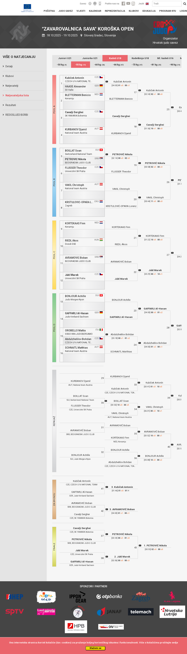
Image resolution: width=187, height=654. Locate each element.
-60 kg (99, 64)
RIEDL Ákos (71, 240)
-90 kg (174, 64)
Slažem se (95, 648)
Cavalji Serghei (74, 112)
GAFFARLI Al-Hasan (76, 313)
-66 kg (118, 64)
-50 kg (62, 64)
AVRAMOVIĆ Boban (76, 257)
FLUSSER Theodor (76, 168)
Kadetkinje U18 (140, 58)
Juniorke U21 (90, 58)
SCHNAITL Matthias (76, 347)
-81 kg (155, 64)
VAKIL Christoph (74, 185)
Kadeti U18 (115, 58)
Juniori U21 (64, 58)
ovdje (175, 642)
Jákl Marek (72, 275)
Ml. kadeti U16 (165, 58)
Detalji (9, 66)
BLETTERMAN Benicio (78, 95)
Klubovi (9, 76)
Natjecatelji (11, 85)
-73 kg (137, 64)
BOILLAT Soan (73, 150)
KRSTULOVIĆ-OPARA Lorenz (79, 202)
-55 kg (80, 64)
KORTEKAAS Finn (75, 223)
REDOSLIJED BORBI (16, 114)
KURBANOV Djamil (76, 129)
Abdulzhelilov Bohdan (78, 339)
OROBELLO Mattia (75, 330)
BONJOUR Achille (75, 296)
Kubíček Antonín (74, 78)
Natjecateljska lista (17, 95)
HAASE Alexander (75, 86)
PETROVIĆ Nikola (75, 159)
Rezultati (10, 105)
